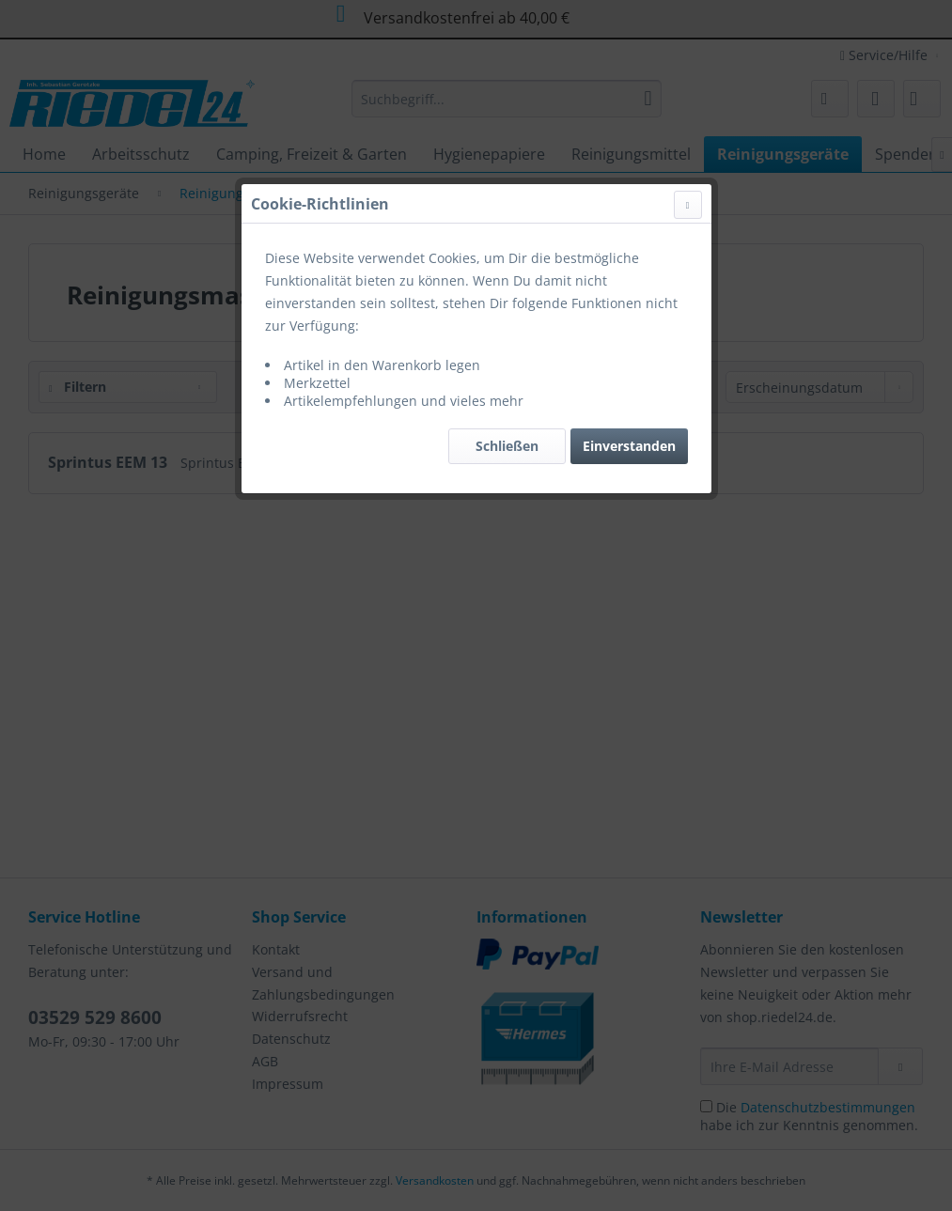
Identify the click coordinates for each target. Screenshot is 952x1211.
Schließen (507, 446)
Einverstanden (629, 446)
